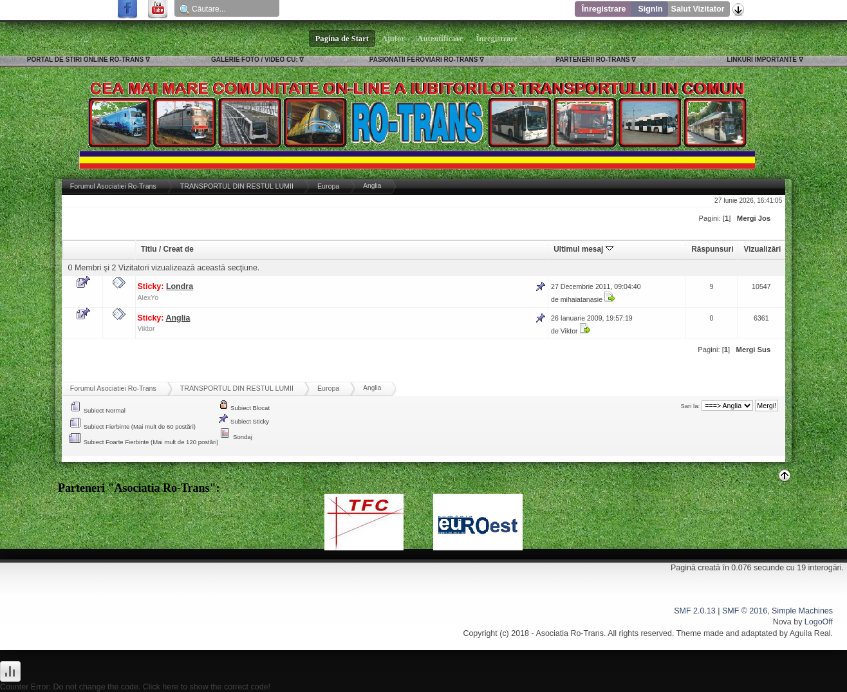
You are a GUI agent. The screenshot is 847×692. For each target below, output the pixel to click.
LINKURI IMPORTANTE (762, 59)
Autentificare (440, 38)
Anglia (177, 318)
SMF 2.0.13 (694, 610)
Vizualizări (762, 249)
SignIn (650, 9)
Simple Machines (802, 610)
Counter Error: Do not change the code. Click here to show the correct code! (135, 686)
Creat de (178, 249)
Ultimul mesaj (583, 249)
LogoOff (819, 621)
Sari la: (690, 405)
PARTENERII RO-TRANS (592, 59)
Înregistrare (604, 9)
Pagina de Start (342, 38)
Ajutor (393, 38)
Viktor (146, 328)
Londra (179, 286)
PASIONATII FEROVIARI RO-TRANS (423, 59)
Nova (782, 621)
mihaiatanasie (581, 299)
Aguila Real (810, 633)
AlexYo (148, 297)
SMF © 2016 (744, 610)
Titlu (149, 249)
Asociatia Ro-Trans (569, 633)
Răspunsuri (712, 249)
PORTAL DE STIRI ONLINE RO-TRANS (85, 59)
